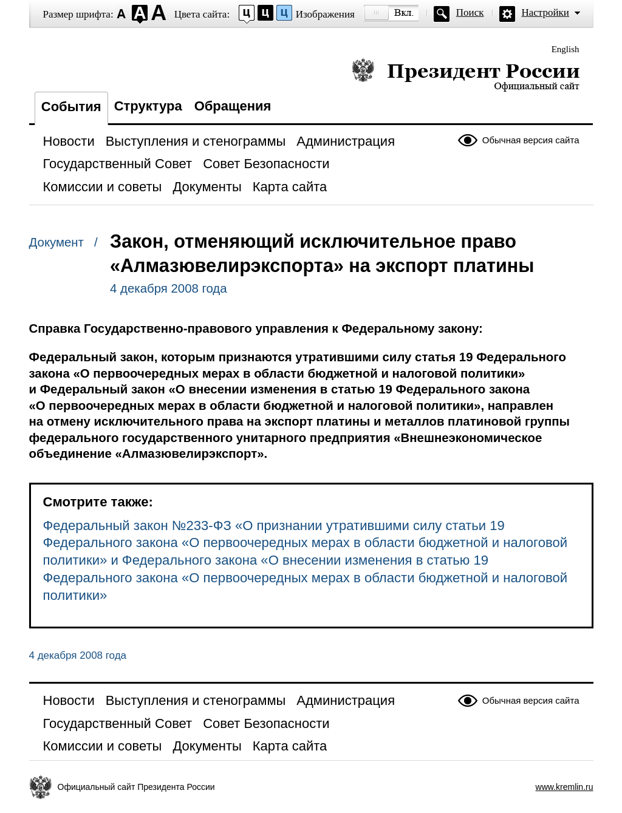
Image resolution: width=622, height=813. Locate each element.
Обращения (233, 106)
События (71, 106)
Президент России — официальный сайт (465, 74)
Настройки (545, 12)
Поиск (470, 12)
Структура (148, 106)
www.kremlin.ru (564, 787)
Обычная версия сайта (530, 140)
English (565, 49)
